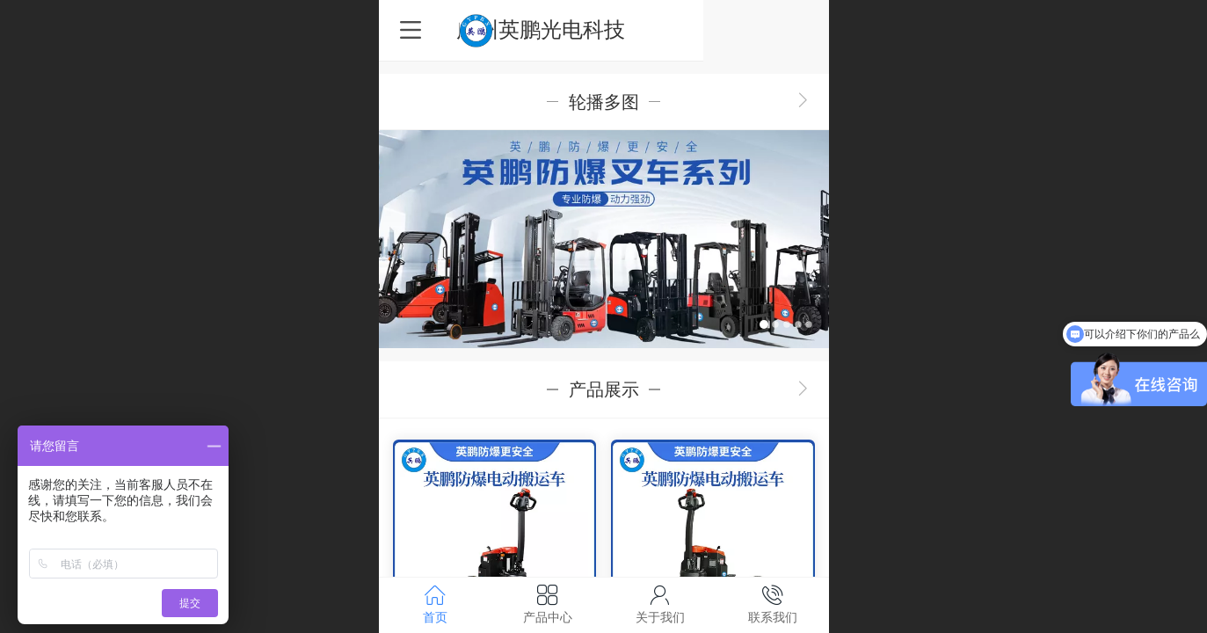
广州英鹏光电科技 (604, 29)
